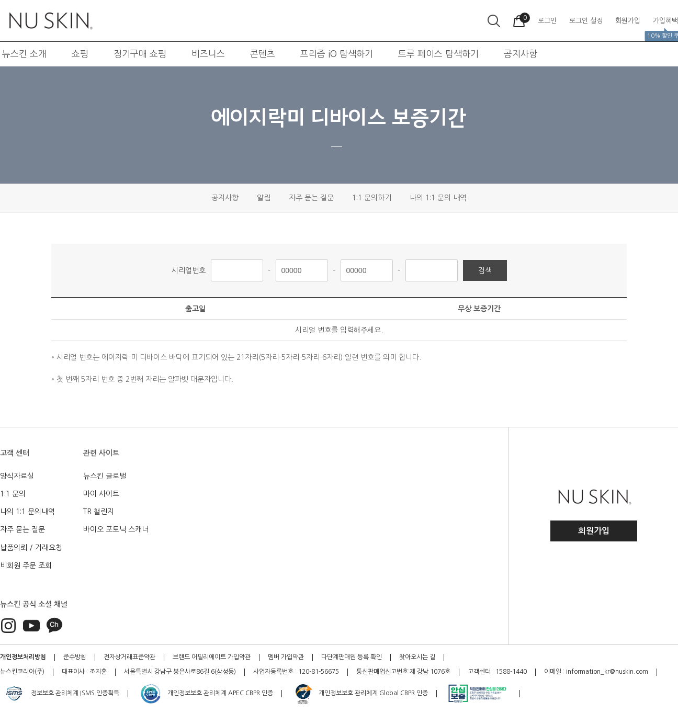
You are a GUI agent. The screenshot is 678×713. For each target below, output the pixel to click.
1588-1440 (511, 672)
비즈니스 (208, 53)
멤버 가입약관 (286, 657)
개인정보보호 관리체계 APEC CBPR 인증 (206, 694)
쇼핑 (80, 53)
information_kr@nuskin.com (607, 672)
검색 (485, 270)
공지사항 (520, 53)
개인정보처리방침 (23, 657)
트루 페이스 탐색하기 (438, 53)
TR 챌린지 (98, 511)
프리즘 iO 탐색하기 (336, 53)
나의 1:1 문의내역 (27, 511)
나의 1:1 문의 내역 (438, 197)
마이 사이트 (101, 493)
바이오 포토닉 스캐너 (116, 529)
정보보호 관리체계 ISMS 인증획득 (61, 694)
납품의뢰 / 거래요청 (31, 547)
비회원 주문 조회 (26, 565)
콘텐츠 (262, 53)
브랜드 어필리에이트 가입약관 (212, 657)
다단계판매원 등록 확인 (351, 657)
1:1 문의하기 (371, 197)
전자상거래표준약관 (129, 657)
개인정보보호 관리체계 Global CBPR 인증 (360, 694)
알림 (263, 197)
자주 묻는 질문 (311, 197)
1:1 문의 (13, 493)
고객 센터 (14, 453)
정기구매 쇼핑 (140, 53)
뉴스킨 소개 (24, 53)
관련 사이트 (101, 453)
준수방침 (74, 657)
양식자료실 (17, 476)
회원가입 (593, 531)
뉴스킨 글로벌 (104, 476)
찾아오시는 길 (417, 657)
